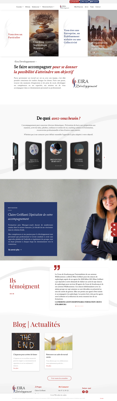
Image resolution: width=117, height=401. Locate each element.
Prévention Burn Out (58, 161)
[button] (13, 157)
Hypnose (27, 7)
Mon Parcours (78, 7)
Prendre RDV (75, 1)
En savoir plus (18, 166)
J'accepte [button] (101, 398)
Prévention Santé (47, 7)
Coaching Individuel (81, 160)
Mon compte (85, 1)
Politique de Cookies (92, 398)
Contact (98, 7)
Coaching (19, 7)
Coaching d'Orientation (100, 160)
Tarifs (92, 7)
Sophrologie (35, 7)
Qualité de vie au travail (17, 161)
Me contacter (95, 1)
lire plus (15, 368)
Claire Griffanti (40, 390)
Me (63, 387)
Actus (86, 7)
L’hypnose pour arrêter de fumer (25, 354)
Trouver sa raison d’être (36, 161)
